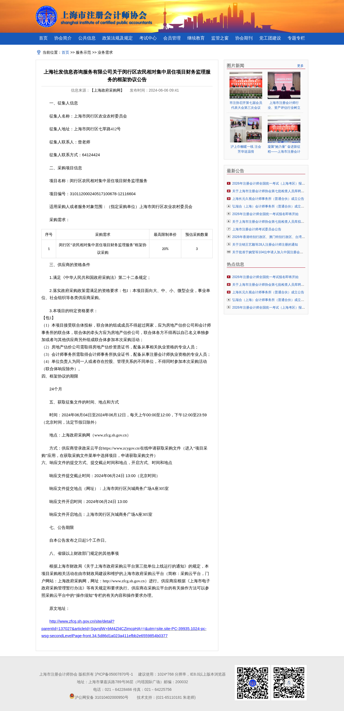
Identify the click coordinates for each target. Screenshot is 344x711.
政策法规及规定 (117, 38)
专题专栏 (296, 38)
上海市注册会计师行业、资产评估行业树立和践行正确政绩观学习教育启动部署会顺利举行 (284, 105)
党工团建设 (270, 38)
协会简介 (63, 38)
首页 (43, 38)
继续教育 (196, 38)
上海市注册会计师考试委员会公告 (256, 229)
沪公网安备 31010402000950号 (101, 697)
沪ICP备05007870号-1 (114, 674)
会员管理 (172, 38)
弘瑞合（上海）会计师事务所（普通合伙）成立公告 (269, 206)
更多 (300, 66)
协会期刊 (244, 38)
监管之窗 (220, 38)
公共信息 (87, 38)
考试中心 (148, 38)
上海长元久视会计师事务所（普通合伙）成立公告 (268, 199)
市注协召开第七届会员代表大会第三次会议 (246, 105)
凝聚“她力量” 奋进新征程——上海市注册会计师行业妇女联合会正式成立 (284, 149)
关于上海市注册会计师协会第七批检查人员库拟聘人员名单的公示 (279, 222)
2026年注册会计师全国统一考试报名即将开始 (265, 214)
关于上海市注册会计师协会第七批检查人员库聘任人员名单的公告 (279, 191)
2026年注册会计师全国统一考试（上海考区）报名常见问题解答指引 (281, 183)
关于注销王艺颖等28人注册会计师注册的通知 (265, 244)
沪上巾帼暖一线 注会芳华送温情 (246, 149)
